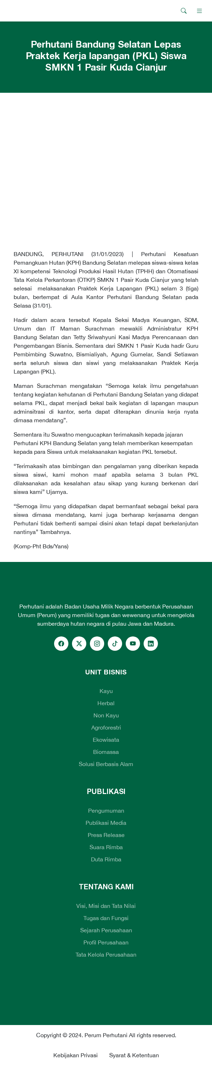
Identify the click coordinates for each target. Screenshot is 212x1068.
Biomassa (106, 752)
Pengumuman (106, 810)
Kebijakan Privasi (75, 1055)
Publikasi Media (106, 822)
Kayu (106, 691)
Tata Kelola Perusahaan (106, 954)
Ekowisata (106, 739)
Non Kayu (106, 715)
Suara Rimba (106, 847)
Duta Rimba (106, 859)
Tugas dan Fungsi (106, 918)
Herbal (106, 703)
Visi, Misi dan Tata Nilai (106, 906)
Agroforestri (106, 727)
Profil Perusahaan (106, 942)
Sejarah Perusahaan (106, 930)
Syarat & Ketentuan (134, 1055)
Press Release (106, 835)
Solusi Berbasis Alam (106, 764)
